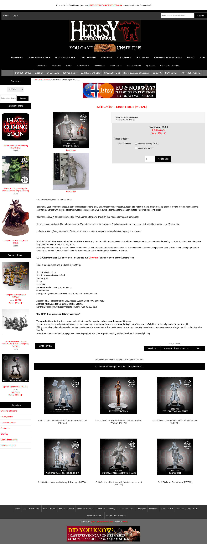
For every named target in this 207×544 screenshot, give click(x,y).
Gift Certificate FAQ (9, 440)
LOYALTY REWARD (85, 509)
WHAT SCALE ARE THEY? (187, 509)
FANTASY (191, 58)
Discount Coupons (8, 445)
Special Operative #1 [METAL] (15, 371)
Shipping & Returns (9, 411)
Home (6, 16)
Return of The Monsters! (169, 66)
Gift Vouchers (99, 66)
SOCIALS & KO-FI (70, 73)
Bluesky (112, 509)
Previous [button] (152, 348)
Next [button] (199, 348)
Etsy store (93, 258)
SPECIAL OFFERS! (112, 73)
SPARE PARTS (116, 66)
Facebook (153, 509)
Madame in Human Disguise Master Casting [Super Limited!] (15, 174)
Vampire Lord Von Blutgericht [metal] (15, 221)
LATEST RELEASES (88, 58)
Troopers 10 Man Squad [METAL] (15, 280)
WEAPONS (56, 66)
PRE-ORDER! (106, 58)
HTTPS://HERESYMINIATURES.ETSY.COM (105, 5)
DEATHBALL (42, 66)
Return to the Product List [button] (176, 348)
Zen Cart (125, 521)
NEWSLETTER (171, 73)
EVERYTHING (44, 80)
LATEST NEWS (53, 73)
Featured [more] (15, 255)
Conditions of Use (8, 422)
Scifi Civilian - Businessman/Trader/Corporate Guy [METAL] (62, 421)
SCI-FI (202, 58)
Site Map (4, 434)
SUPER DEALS (83, 66)
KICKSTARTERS (124, 58)
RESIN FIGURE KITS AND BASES (168, 58)
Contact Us (157, 73)
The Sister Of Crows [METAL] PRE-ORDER (15, 131)
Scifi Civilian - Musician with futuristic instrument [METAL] (119, 483)
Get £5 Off (39, 73)
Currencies (15, 81)
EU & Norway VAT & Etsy (91, 73)
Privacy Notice (7, 417)
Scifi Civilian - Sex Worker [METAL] (175, 482)
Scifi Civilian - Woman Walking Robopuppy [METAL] (62, 482)
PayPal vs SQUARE (95, 515)
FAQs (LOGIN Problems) (191, 73)
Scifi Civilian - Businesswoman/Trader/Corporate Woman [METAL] (118, 421)
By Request (150, 66)
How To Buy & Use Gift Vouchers (136, 73)
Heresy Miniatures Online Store (102, 521)
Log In (15, 16)
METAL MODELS (142, 58)
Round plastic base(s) (146, 148)
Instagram (142, 509)
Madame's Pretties (134, 66)
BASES (69, 66)
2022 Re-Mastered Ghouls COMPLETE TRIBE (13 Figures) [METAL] (15, 328)
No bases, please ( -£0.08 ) (148, 144)
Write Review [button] (45, 346)
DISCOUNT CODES (23, 73)
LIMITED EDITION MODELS (38, 58)
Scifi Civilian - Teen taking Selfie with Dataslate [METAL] (174, 421)
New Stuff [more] (15, 106)
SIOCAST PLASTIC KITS (65, 58)
